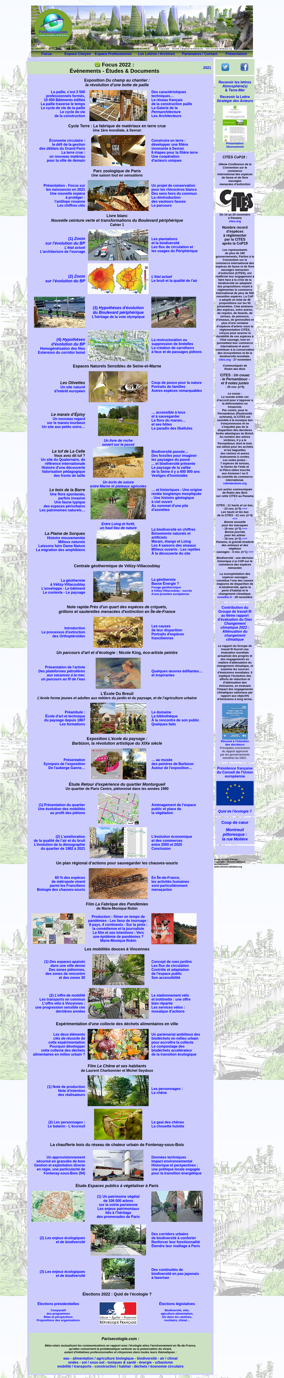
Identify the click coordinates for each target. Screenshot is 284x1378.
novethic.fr (224, 597)
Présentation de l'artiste (61, 673)
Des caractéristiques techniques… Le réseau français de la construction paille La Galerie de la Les (171, 104)
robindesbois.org (235, 483)
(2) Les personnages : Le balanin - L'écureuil (66, 1124)
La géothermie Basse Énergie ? (171, 587)
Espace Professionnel (113, 54)
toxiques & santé (122, 1362)
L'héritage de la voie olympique (118, 312)
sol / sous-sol (93, 1362)
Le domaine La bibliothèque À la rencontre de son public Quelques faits (175, 718)
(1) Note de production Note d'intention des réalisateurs (66, 1091)
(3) (42, 1272)
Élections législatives (177, 1304)
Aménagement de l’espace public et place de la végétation (173, 809)
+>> (244, 508)
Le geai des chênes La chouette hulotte (167, 1124)
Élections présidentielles (58, 1304)
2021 (207, 68)
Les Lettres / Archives (156, 54)
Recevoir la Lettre (235, 99)
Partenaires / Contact (199, 54)
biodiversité (147, 1358)
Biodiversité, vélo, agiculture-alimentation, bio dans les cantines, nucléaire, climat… (177, 1315)
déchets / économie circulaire (158, 1366)
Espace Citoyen (77, 54)
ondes (73, 1362)
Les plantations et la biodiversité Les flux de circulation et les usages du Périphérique (174, 245)
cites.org (235, 221)
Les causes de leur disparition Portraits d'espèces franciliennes (167, 632)
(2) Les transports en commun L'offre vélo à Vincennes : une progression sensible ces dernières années (60, 1003)
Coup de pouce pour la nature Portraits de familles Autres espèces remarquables (176, 387)
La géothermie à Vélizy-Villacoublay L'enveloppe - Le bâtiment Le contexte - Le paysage (63, 586)
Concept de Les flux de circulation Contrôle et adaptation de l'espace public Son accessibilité (171, 970)
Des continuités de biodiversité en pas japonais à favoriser (175, 1274)
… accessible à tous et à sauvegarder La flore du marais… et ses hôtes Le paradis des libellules (171, 420)
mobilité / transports (74, 1366)
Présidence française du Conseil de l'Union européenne (235, 772)
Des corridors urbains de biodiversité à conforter (173, 1236)
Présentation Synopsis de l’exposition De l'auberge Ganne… (64, 764)
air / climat (168, 1358)
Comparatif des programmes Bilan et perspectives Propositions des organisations (58, 1315)
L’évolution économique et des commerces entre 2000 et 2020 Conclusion (171, 842)
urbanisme (164, 1362)
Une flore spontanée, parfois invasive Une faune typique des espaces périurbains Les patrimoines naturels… (62, 502)
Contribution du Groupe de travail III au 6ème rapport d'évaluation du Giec (235, 623)
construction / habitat (113, 1366)
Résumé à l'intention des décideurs (235, 741)
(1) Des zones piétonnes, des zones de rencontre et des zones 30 (64, 970)
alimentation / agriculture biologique (103, 1358)
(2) (65, 278)
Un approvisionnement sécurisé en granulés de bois (60, 1159)
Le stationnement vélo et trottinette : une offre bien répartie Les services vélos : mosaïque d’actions (170, 1003)
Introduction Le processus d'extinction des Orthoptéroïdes (63, 632)
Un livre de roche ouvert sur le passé (118, 442)
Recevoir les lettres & (235, 86)
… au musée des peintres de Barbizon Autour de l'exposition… (172, 764)
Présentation (236, 54)
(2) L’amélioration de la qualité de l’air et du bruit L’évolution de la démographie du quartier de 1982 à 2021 (59, 842)
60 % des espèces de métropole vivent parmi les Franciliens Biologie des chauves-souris (61, 883)
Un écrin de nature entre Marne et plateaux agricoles (118, 484)
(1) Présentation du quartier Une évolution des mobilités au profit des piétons (61, 809)
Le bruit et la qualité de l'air (174, 279)
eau (66, 1358)
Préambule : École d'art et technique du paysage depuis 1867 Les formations (64, 718)
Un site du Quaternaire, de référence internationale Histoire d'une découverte (63, 463)
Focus (46, 54)
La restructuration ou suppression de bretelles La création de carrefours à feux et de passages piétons (176, 346)
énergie (145, 1362)
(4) (61, 345)
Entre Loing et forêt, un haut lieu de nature (118, 526)
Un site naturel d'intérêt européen (69, 389)
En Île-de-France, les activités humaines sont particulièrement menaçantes (170, 883)
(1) (62, 244)
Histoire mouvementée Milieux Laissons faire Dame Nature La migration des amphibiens (60, 544)
